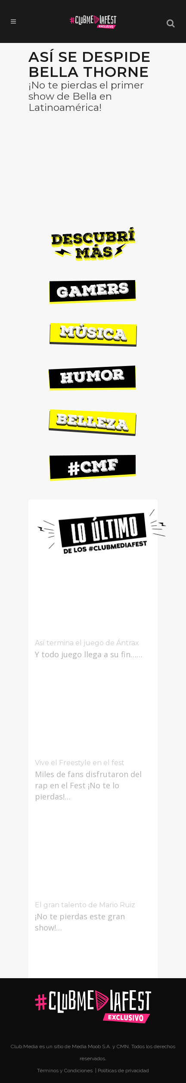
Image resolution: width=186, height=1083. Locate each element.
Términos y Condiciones (65, 1071)
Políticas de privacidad (123, 1071)
